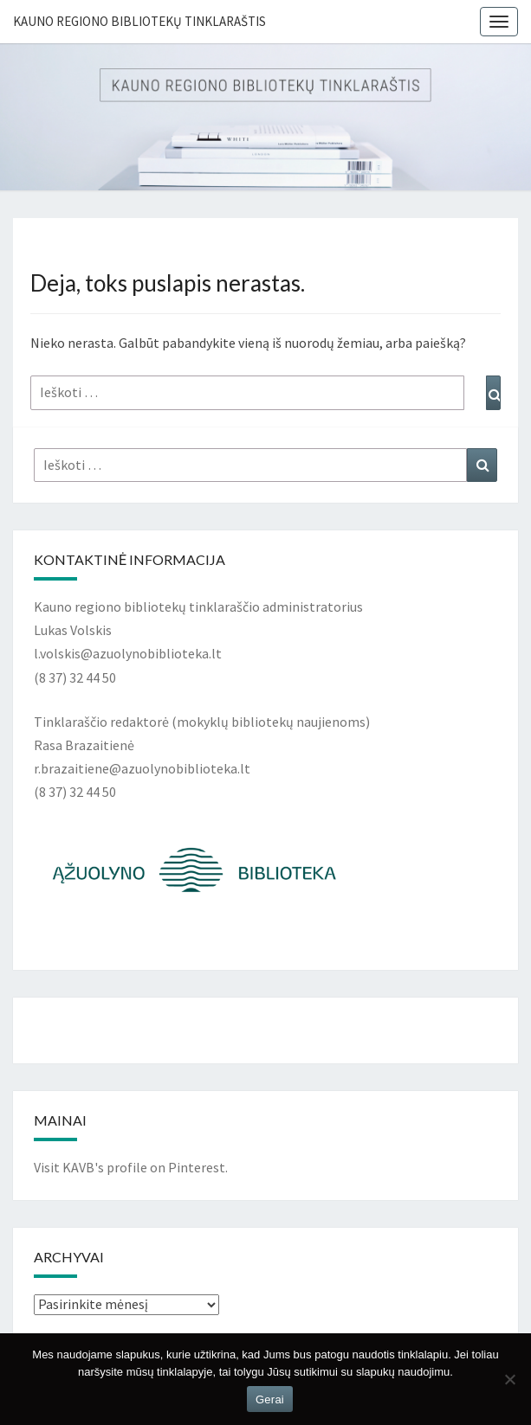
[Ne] (509, 1379)
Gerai (270, 1399)
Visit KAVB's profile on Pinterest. (131, 1167)
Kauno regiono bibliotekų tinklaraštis (139, 21)
